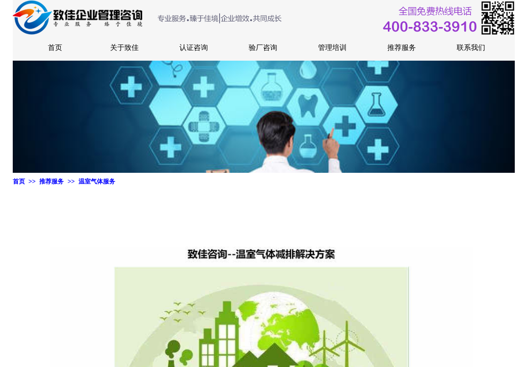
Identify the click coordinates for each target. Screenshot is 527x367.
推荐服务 (51, 181)
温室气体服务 (96, 181)
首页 (19, 181)
